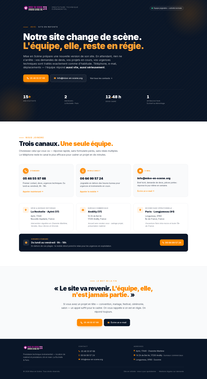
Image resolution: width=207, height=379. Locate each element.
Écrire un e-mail (117, 322)
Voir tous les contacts (101, 78)
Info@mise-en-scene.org (91, 359)
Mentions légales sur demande (171, 371)
